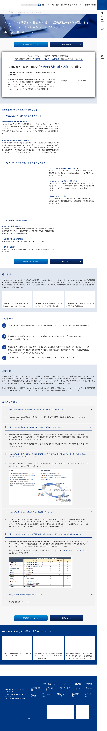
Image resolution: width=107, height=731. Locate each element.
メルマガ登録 (33, 695)
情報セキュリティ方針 (61, 695)
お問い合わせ (66, 45)
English (89, 688)
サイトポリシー (88, 695)
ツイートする (6, 728)
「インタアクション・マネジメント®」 (74, 551)
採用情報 (89, 684)
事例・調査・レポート (51, 684)
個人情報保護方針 (75, 695)
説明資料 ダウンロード (30, 45)
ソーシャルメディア (46, 695)
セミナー (67, 684)
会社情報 (78, 684)
